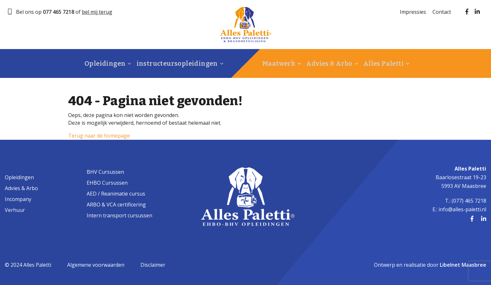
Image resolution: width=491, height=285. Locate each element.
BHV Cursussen (105, 171)
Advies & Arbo (330, 63)
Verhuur (15, 210)
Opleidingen (104, 63)
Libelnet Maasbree (463, 264)
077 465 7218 (58, 11)
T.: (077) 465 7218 (465, 200)
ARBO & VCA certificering (116, 204)
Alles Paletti (383, 63)
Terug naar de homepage (99, 135)
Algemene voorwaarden (95, 264)
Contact (441, 11)
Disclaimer (152, 264)
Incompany (18, 199)
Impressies (413, 11)
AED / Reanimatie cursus (116, 193)
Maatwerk (280, 63)
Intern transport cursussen (119, 215)
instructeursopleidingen (175, 63)
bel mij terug (97, 11)
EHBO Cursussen (107, 182)
